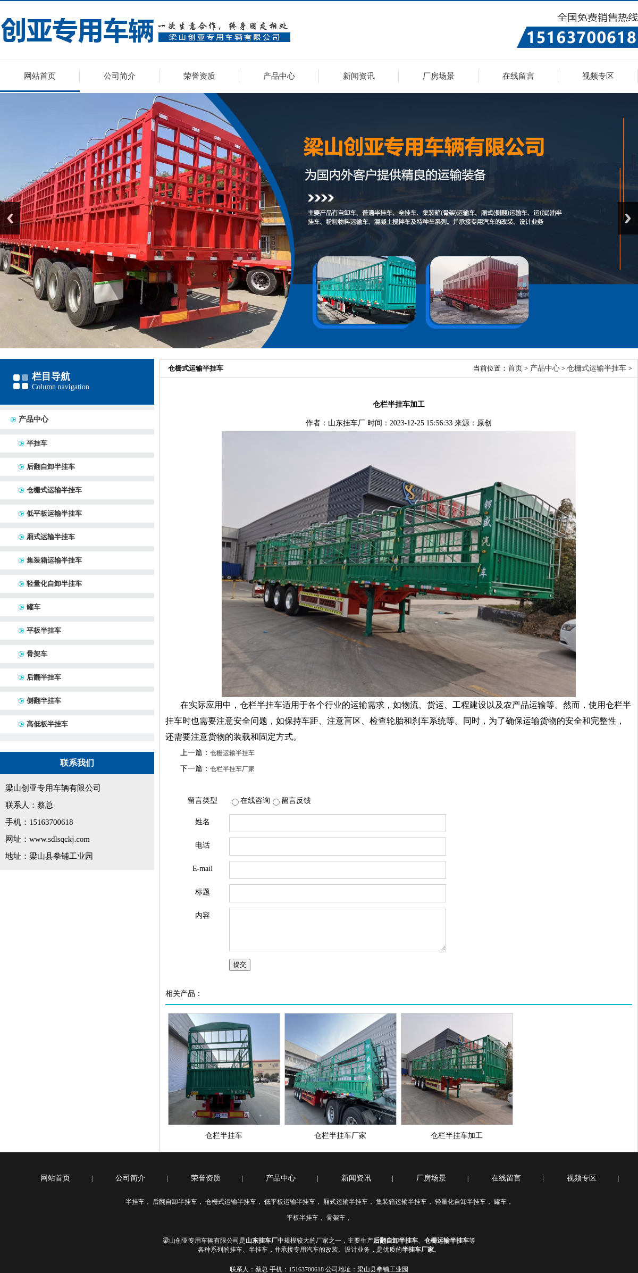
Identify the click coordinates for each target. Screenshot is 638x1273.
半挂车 (37, 443)
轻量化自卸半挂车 (54, 584)
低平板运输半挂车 (54, 513)
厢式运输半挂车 (51, 537)
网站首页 (40, 76)
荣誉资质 (199, 76)
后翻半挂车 (44, 677)
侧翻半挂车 (44, 701)
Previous (10, 218)
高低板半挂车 (47, 724)
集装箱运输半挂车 (54, 560)
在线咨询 (255, 801)
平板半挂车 (44, 630)
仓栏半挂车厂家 (232, 769)
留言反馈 (296, 801)
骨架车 (37, 654)
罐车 (33, 607)
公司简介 (120, 76)
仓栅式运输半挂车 (54, 490)
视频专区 (598, 76)
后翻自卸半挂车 (51, 467)
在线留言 (518, 76)
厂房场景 (439, 76)
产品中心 (279, 76)
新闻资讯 (359, 76)
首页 (515, 368)
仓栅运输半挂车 (232, 753)
